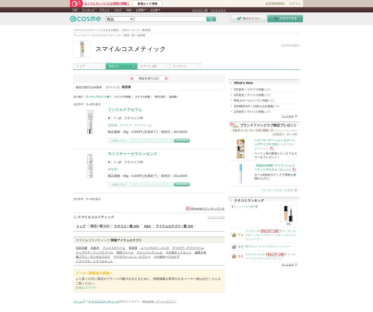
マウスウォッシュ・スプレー (132, 256)
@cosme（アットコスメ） (159, 301)
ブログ (118, 9)
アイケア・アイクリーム (135, 125)
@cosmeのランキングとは (207, 208)
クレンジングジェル (149, 252)
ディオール (252, 231)
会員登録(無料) (275, 3)
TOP (75, 9)
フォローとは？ (290, 44)
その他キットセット (178, 252)
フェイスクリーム (114, 248)
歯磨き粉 (200, 252)
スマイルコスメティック (96, 217)
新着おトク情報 (147, 3)
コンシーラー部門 (244, 206)
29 (138, 162)
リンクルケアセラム (125, 110)
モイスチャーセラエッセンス (132, 154)
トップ (80, 66)
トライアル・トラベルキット (94, 261)
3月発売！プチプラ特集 (252, 89)
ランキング (88, 9)
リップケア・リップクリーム (94, 252)
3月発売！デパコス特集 (252, 95)
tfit (246, 246)
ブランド (104, 9)
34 (138, 118)
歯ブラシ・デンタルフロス (93, 256)
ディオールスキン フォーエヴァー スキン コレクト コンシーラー (270, 235)
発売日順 (160, 97)
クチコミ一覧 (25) (126, 226)
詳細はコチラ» (86, 287)
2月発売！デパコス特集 (252, 111)
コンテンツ (179, 66)
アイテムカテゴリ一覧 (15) (174, 226)
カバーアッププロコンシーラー (270, 246)
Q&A (129, 9)
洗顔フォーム (124, 252)
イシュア (79, 301)
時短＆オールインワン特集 (254, 100)
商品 (113, 66)
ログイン (295, 3)
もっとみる (288, 116)
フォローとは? (216, 217)
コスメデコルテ (255, 254)
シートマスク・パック (155, 248)
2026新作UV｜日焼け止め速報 (257, 106)
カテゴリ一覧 (200, 10)
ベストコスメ (218, 10)
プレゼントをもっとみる (277, 190)
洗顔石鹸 (81, 248)
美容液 (112, 125)
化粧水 (95, 248)
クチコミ (148, 66)
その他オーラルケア (167, 256)
